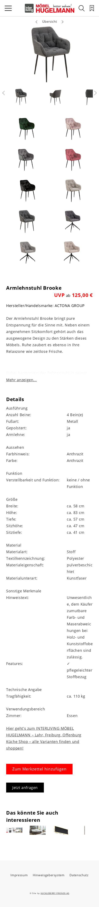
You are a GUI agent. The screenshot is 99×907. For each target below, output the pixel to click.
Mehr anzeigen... (21, 379)
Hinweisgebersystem (49, 875)
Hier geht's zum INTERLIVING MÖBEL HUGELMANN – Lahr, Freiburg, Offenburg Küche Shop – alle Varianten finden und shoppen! (43, 738)
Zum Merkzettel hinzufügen (39, 769)
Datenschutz (78, 875)
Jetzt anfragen (25, 787)
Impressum (19, 875)
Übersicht (49, 21)
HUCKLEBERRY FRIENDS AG (55, 893)
